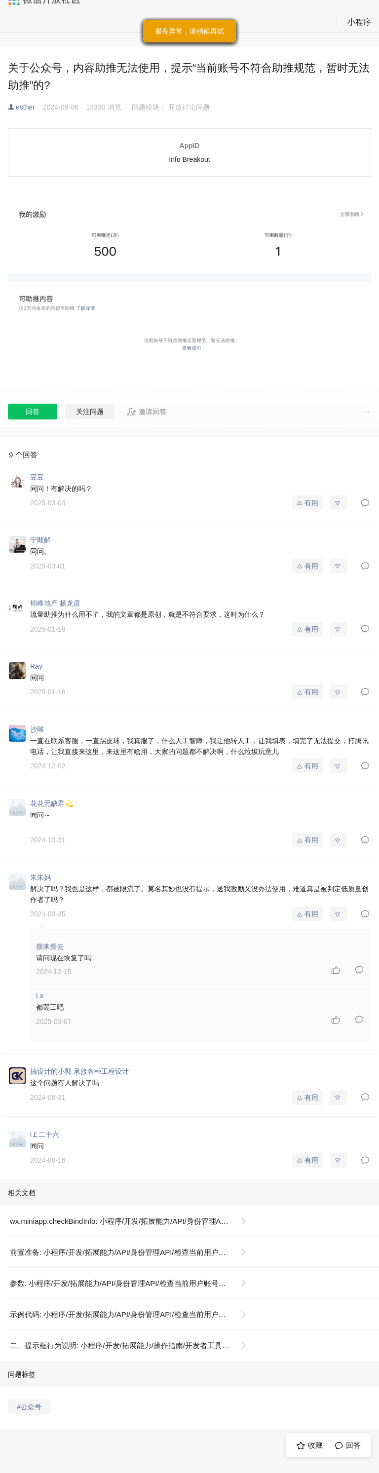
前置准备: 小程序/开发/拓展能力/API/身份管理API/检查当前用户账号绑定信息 (132, 1252)
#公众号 (29, 1407)
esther (25, 107)
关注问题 (90, 411)
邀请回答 (146, 411)
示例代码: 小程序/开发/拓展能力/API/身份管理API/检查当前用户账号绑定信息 (132, 1314)
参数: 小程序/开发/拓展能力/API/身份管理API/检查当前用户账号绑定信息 (129, 1283)
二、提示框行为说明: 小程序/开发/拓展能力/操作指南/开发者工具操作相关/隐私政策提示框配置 (132, 1345)
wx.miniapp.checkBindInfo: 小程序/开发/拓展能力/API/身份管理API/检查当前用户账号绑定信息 (132, 1221)
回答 (32, 411)
